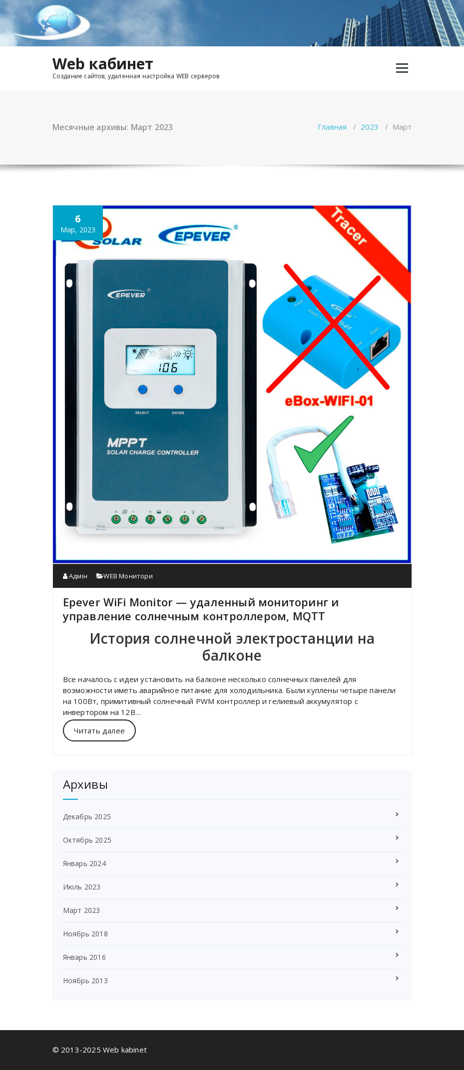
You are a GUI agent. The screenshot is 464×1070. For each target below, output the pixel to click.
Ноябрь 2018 (85, 933)
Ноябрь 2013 (85, 980)
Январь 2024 (84, 863)
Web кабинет (103, 64)
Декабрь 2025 (87, 816)
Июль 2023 (82, 887)
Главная (332, 127)
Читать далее (99, 730)
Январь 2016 (84, 957)
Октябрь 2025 (87, 840)
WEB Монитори (127, 575)
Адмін (75, 575)
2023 (370, 127)
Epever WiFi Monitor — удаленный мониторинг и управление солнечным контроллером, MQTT (201, 608)
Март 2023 (81, 910)
